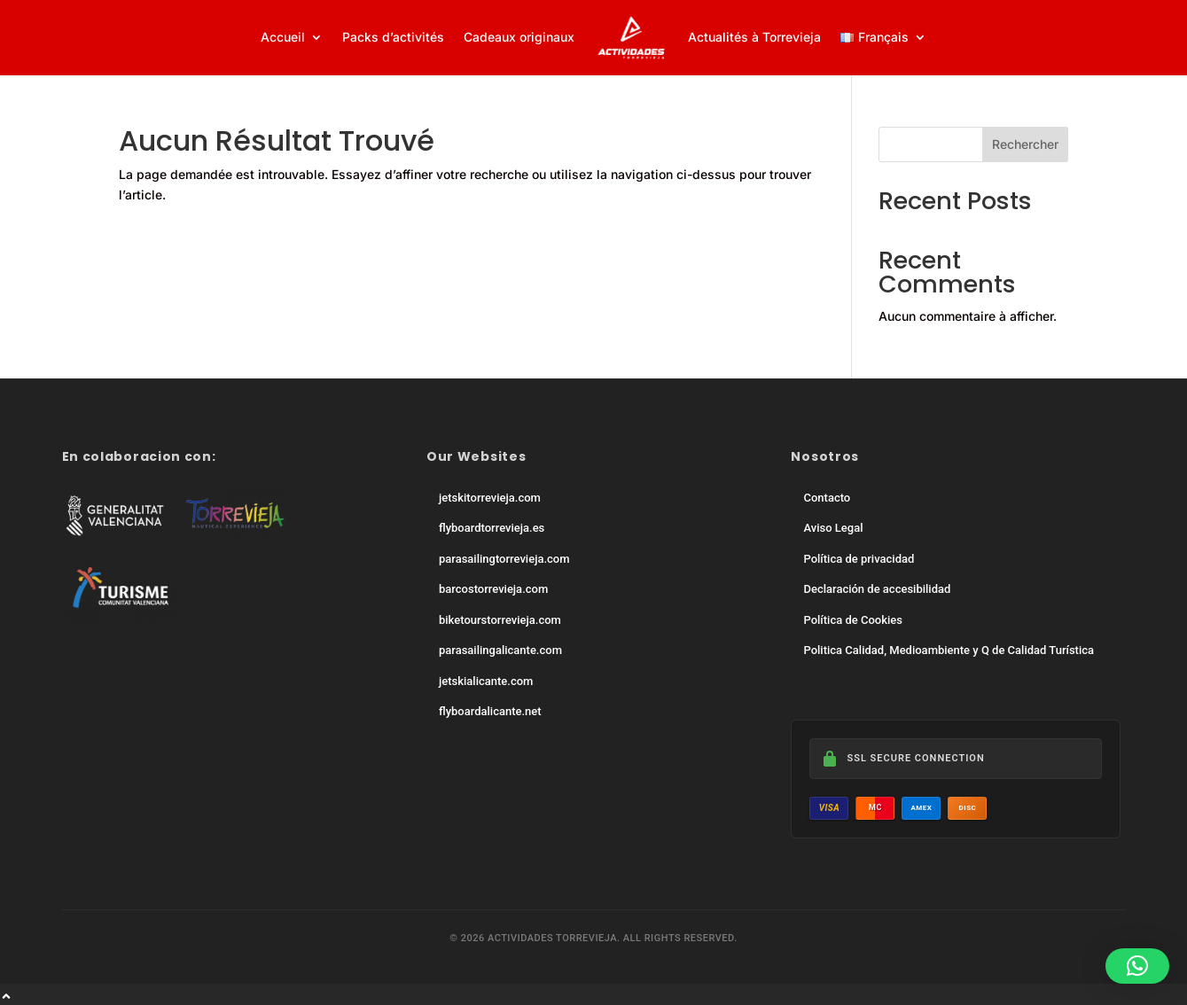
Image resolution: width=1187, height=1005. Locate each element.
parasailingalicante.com (500, 650)
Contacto (826, 497)
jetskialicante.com (486, 681)
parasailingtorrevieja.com (504, 558)
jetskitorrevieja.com (490, 497)
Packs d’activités (393, 36)
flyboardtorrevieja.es (491, 527)
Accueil (283, 36)
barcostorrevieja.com (493, 589)
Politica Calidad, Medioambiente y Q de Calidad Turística (948, 650)
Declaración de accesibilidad (876, 589)
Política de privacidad (858, 558)
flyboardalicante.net (490, 711)
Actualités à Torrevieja (754, 36)
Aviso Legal (833, 527)
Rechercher (1025, 144)
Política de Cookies (852, 620)
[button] (1137, 966)
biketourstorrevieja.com (500, 620)
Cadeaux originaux (519, 36)
